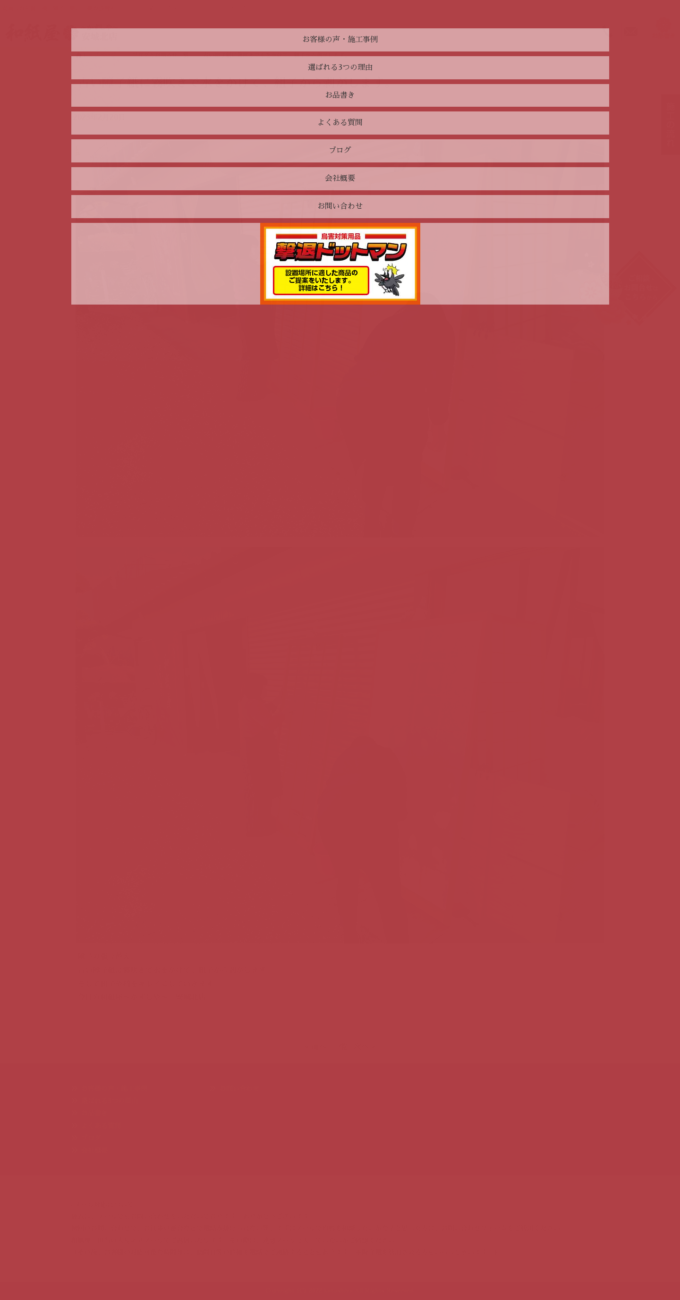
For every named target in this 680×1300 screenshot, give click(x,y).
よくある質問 (101, 1125)
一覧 (340, 1047)
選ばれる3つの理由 (109, 1100)
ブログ (91, 1138)
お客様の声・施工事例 (114, 1088)
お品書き (94, 1113)
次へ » (364, 1047)
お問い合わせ (239, 1088)
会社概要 (94, 1150)
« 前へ (315, 1047)
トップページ (96, 55)
